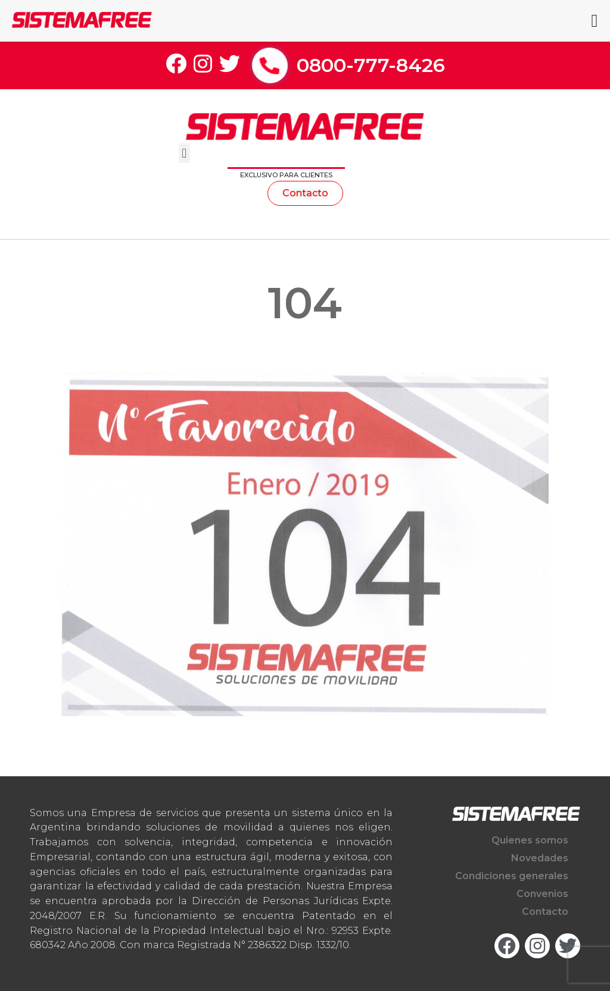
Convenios (542, 893)
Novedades (539, 858)
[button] (184, 153)
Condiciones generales (511, 876)
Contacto (545, 911)
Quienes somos (529, 840)
